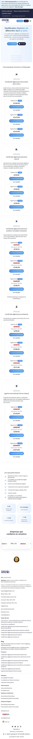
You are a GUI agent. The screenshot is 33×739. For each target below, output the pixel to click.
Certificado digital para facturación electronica (14, 654)
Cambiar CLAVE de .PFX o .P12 (9, 603)
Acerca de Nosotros (6, 688)
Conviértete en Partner (7, 678)
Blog (2, 641)
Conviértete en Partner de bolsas (10, 680)
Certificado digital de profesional (10, 637)
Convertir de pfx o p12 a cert (8, 597)
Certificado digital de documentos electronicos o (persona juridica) (14, 627)
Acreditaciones (5, 690)
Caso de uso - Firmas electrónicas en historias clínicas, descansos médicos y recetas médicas (16, 621)
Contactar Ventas (6, 13)
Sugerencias (4, 606)
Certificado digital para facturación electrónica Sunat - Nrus (16, 657)
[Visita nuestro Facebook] (12, 726)
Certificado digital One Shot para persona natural (14, 660)
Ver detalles (16, 110)
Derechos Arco (5, 612)
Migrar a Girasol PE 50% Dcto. (21, 11)
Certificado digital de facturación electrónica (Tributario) (16, 632)
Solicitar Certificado (7, 11)
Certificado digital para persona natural (12, 663)
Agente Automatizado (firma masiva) (11, 671)
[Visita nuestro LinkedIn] (18, 726)
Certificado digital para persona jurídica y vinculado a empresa (15, 665)
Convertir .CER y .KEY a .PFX (8, 600)
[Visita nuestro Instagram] (20, 726)
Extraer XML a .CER (5, 594)
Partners (3, 675)
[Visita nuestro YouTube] (15, 726)
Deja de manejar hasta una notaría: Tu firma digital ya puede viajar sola (15, 644)
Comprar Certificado (16, 107)
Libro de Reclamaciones (7, 609)
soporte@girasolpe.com (18, 16)
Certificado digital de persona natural (11, 635)
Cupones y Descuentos (7, 682)
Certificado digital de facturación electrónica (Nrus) (15, 630)
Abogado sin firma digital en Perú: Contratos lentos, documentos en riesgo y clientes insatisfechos (15, 648)
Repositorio (16, 729)
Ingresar (26, 21)
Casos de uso (5, 618)
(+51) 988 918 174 (6, 16)
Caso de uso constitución (8, 624)
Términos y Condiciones (16, 731)
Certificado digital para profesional (10, 669)
